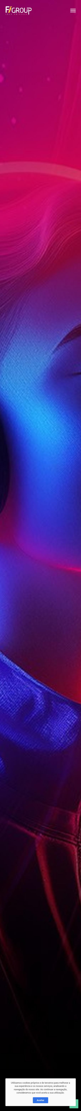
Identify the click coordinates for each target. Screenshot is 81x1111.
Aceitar (40, 1105)
